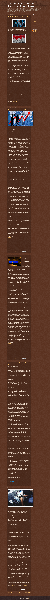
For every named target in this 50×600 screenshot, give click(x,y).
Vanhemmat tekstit (28, 592)
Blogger (29, 598)
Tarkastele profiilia (34, 31)
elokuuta (35, 25)
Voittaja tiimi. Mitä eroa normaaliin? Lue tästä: (19, 109)
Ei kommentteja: (19, 251)
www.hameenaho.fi (10, 237)
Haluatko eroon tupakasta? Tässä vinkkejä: (18, 16)
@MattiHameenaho (14, 101)
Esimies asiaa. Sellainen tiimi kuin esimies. (18, 256)
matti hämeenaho (35, 30)
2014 (33, 27)
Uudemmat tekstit (9, 592)
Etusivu (19, 592)
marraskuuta (35, 24)
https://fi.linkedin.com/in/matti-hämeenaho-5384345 (15, 482)
